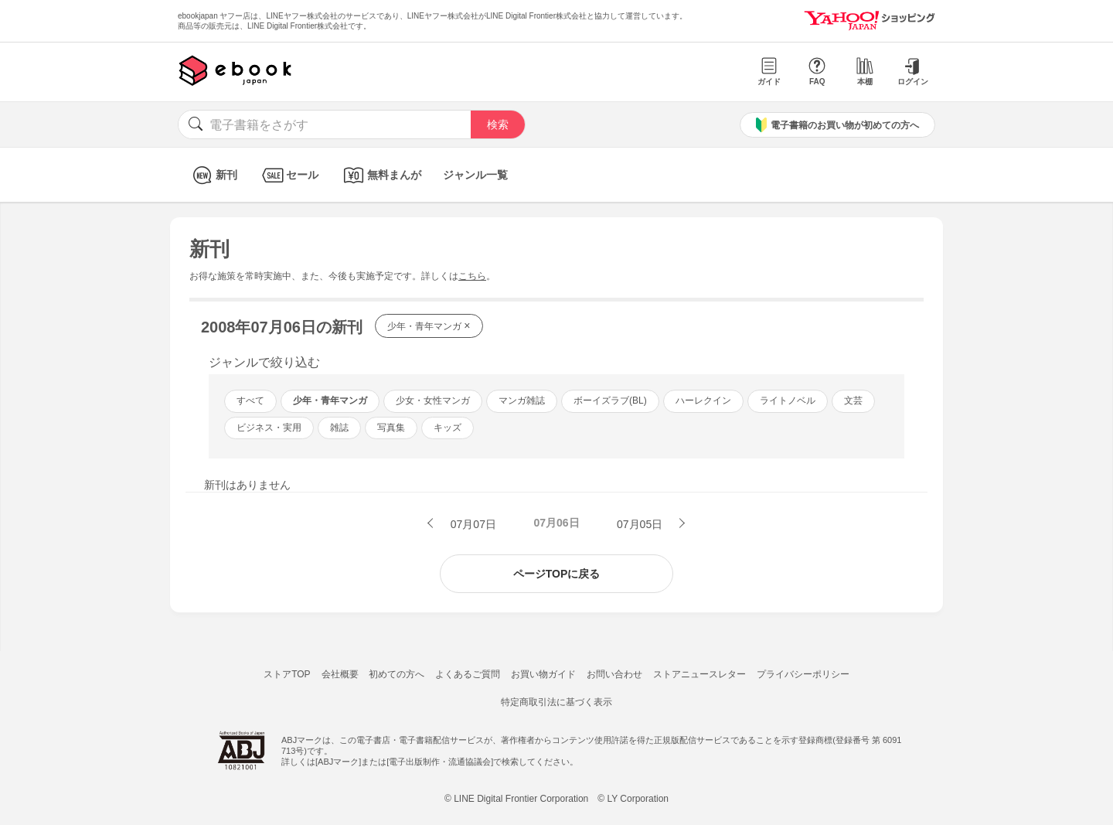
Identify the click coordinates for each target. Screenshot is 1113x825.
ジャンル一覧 (475, 175)
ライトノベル (787, 400)
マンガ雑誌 (522, 400)
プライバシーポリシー (803, 674)
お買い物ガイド (543, 674)
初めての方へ (396, 674)
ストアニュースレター (699, 674)
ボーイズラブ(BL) (610, 400)
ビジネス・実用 (269, 427)
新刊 (213, 175)
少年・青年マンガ (429, 325)
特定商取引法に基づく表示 (556, 702)
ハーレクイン (703, 400)
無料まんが (380, 175)
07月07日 (472, 524)
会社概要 (340, 674)
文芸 (853, 400)
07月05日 (641, 524)
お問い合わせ (614, 674)
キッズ (447, 427)
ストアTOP (287, 674)
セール (288, 175)
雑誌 (339, 427)
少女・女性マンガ (433, 400)
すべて (250, 400)
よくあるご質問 (467, 674)
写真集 (391, 427)
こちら (472, 276)
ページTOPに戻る (557, 574)
